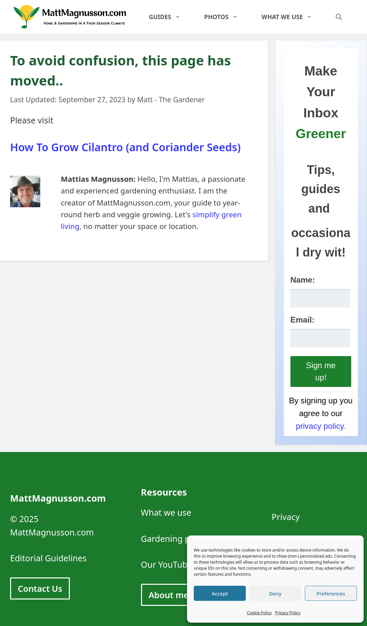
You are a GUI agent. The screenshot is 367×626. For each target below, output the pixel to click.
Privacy (286, 516)
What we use (293, 16)
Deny (275, 593)
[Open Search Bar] (339, 16)
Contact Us (40, 588)
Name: (302, 279)
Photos (227, 16)
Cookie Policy (259, 613)
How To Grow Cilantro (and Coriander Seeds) (125, 147)
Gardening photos (177, 538)
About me (169, 595)
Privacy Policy (288, 613)
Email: (302, 319)
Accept (220, 593)
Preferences (331, 593)
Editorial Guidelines (48, 558)
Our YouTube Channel (184, 564)
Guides (170, 16)
